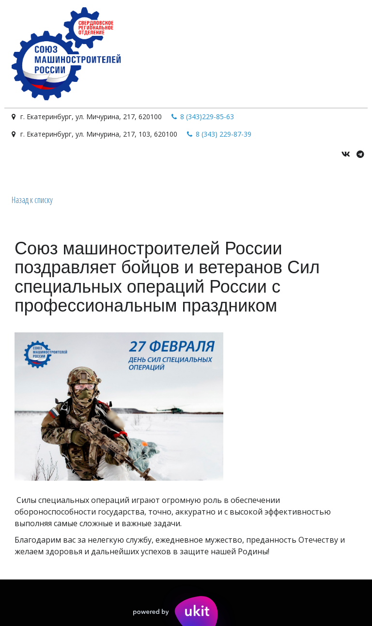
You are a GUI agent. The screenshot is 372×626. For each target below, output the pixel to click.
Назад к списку (32, 199)
